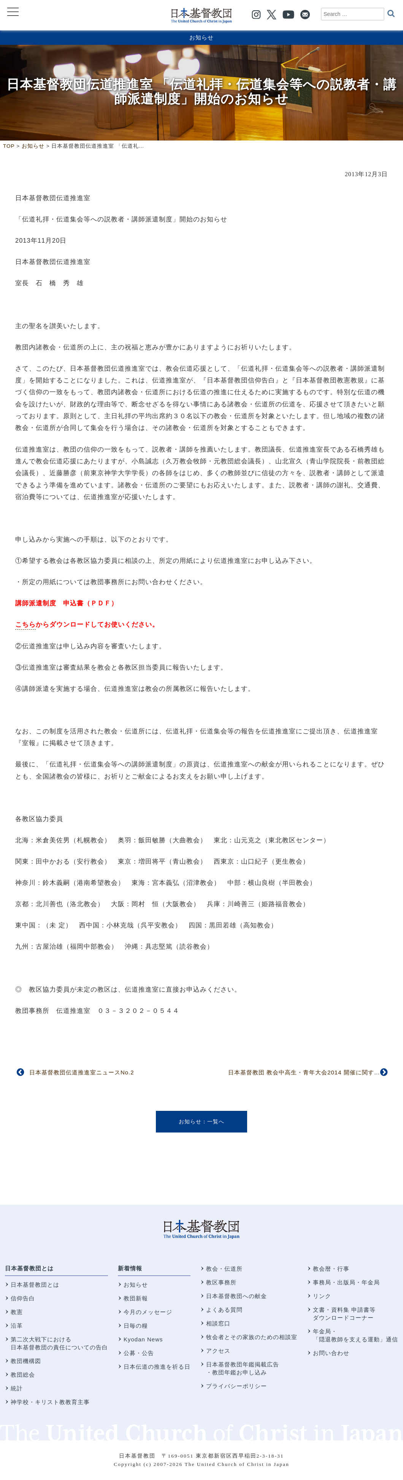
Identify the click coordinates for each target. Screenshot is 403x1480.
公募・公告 (139, 1353)
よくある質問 (224, 1309)
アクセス (218, 1350)
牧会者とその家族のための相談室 (251, 1337)
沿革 (17, 1325)
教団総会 (23, 1374)
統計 (17, 1388)
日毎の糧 (136, 1325)
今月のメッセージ (148, 1312)
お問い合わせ (331, 1353)
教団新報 (136, 1298)
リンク (322, 1296)
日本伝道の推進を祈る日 (157, 1366)
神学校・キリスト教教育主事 (50, 1402)
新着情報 (130, 1268)
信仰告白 (23, 1298)
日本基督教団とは (29, 1268)
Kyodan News (143, 1339)
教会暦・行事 (331, 1268)
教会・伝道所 (224, 1268)
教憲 (17, 1312)
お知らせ (201, 37)
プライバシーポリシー (236, 1386)
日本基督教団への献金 (236, 1296)
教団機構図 (26, 1361)
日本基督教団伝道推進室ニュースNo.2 (81, 1072)
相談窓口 (218, 1323)
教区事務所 (221, 1282)
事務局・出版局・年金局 (346, 1282)
